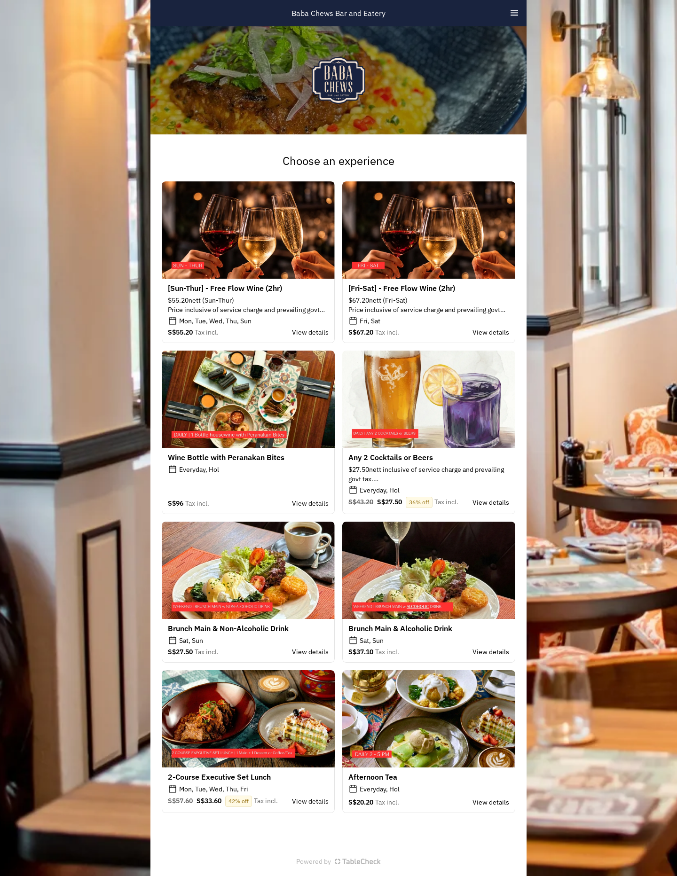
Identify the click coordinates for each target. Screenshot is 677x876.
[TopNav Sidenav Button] (514, 13)
